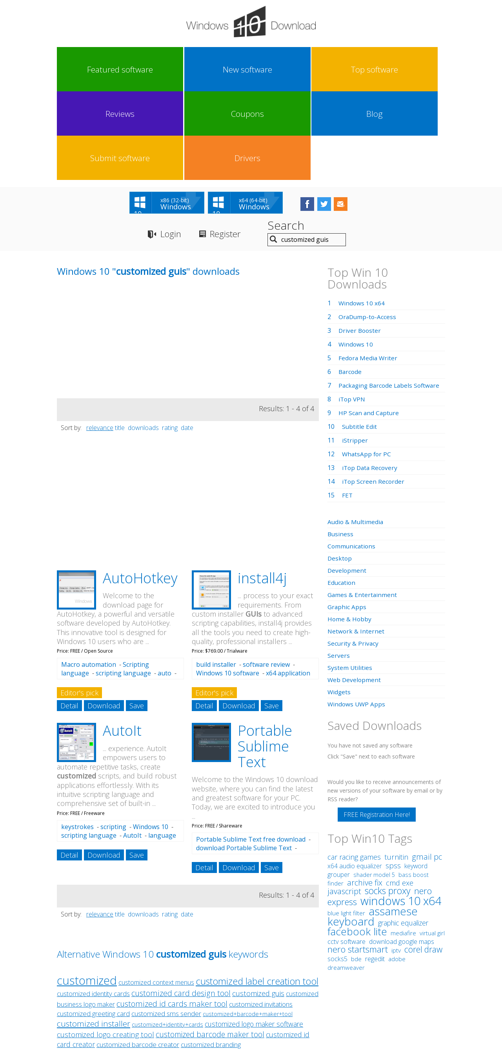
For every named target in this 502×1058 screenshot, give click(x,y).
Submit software (371, 69)
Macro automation (88, 577)
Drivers (420, 69)
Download (103, 619)
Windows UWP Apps (357, 617)
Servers (338, 568)
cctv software (346, 854)
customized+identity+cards (167, 938)
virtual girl (432, 846)
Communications (352, 459)
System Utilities (350, 580)
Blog (323, 69)
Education (341, 495)
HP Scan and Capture (369, 325)
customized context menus (156, 895)
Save (136, 619)
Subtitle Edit (359, 339)
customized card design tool (181, 906)
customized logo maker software (254, 937)
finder (335, 796)
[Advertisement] (116, 256)
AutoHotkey (140, 491)
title (120, 340)
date (187, 340)
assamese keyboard (372, 829)
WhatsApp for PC (367, 367)
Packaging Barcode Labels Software (391, 298)
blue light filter (346, 826)
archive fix (364, 795)
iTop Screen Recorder (374, 394)
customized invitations (261, 917)
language (162, 748)
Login (172, 147)
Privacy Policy (250, 986)
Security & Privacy (353, 556)
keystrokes (77, 739)
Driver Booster (360, 243)
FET (347, 408)
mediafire (403, 846)
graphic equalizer (403, 835)
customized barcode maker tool (210, 947)
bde (356, 872)
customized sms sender (166, 926)
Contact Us (309, 986)
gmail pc (427, 769)
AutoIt (122, 643)
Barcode (350, 284)
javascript (344, 804)
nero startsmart (357, 862)
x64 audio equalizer (354, 779)
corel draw (423, 862)
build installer (216, 577)
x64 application (288, 586)
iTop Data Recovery (371, 380)
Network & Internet (356, 544)
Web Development (354, 592)
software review (266, 577)
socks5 (337, 871)
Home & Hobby (349, 532)
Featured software (80, 69)
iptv (396, 863)
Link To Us (192, 986)
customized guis (258, 906)
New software (129, 69)
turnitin (396, 770)
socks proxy (388, 804)
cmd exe (399, 795)
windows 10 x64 (400, 813)
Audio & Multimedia (356, 434)
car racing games (354, 770)
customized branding (211, 957)
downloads (143, 340)
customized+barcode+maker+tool (248, 927)
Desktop (340, 471)
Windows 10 (150, 739)
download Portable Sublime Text (244, 761)
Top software (177, 69)
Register (231, 147)
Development (347, 483)
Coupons (274, 69)
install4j (262, 491)
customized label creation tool (257, 894)
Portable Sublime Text (265, 659)
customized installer (93, 936)
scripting (113, 739)
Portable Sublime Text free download (251, 752)
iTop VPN (352, 312)
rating (170, 340)
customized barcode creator (137, 957)
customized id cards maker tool (171, 917)
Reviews (226, 69)
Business (340, 447)
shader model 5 (374, 787)
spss (393, 778)
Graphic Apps (347, 519)
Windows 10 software (227, 586)
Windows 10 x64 (362, 216)
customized (87, 893)
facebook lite (357, 844)
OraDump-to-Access (368, 229)
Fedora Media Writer (368, 271)
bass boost (413, 787)
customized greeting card (93, 926)
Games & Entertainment (362, 507)
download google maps (401, 854)
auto (164, 586)
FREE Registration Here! (377, 727)
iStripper (355, 353)
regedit (375, 871)
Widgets (339, 605)
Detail (69, 619)
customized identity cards (93, 906)
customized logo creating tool (105, 948)
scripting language (123, 586)
